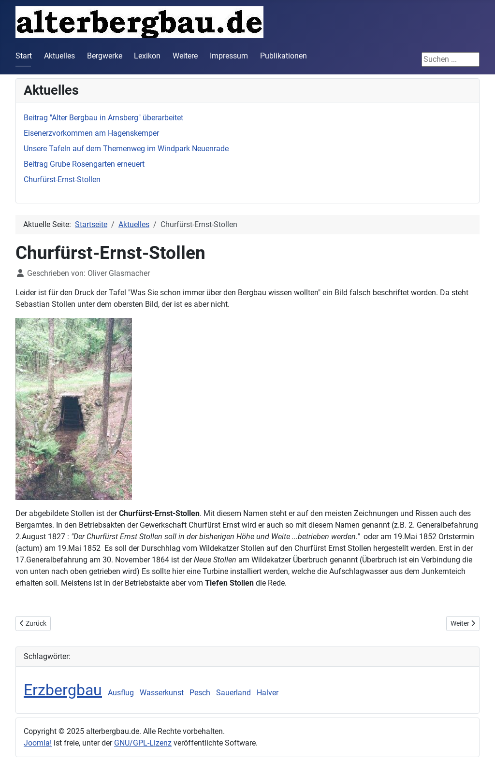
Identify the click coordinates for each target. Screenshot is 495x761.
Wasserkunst (162, 692)
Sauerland (233, 692)
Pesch (199, 692)
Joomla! (38, 742)
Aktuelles (59, 55)
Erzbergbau (63, 690)
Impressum (229, 55)
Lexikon (147, 55)
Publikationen (283, 55)
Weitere (185, 55)
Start (23, 55)
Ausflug (121, 692)
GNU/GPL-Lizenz (143, 742)
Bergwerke (104, 55)
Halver (267, 692)
